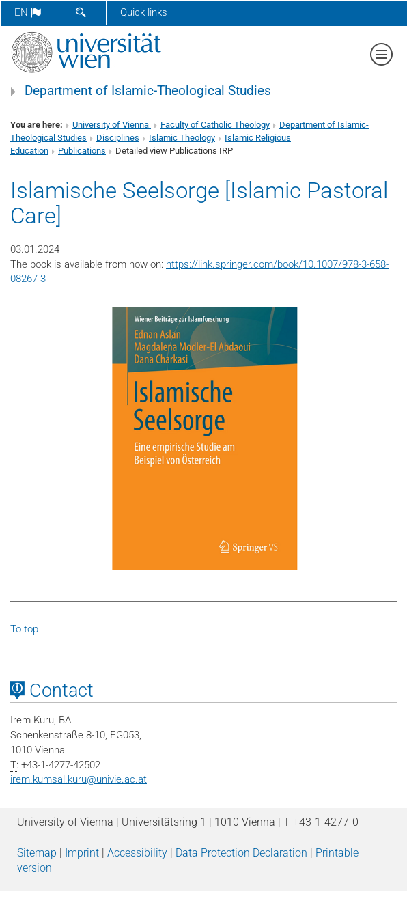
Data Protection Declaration (241, 852)
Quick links (143, 12)
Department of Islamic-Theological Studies (148, 90)
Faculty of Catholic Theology (215, 125)
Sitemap (37, 852)
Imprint (82, 852)
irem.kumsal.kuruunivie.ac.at (78, 779)
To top (24, 629)
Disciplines (117, 138)
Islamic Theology (182, 138)
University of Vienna (111, 125)
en (27, 12)
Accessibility (137, 852)
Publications (82, 150)
